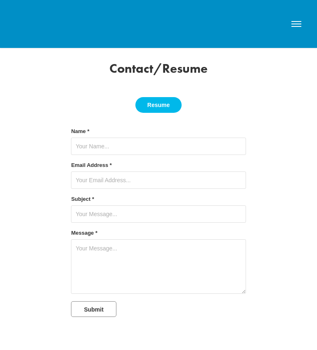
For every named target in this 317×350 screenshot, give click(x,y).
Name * (80, 131)
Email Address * (91, 165)
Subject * (82, 199)
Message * (84, 233)
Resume (158, 105)
